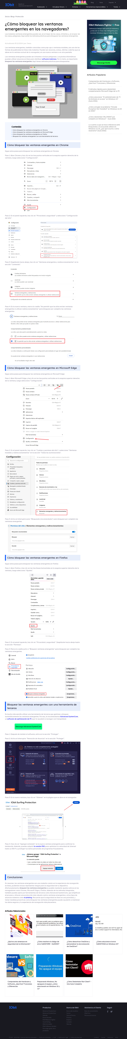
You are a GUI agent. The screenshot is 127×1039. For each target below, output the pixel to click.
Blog (92, 2)
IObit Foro (87, 1013)
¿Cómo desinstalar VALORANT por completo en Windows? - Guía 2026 (102, 118)
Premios (68, 1017)
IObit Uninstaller (47, 1024)
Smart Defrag (46, 1021)
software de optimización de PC (19, 719)
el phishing (28, 897)
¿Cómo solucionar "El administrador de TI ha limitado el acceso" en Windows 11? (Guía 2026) (104, 99)
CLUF (54, 1037)
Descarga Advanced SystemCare (28, 726)
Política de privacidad (76, 1037)
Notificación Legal (63, 1037)
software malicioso (49, 59)
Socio (101, 2)
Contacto (69, 1021)
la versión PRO (39, 846)
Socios (68, 1013)
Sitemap (68, 1024)
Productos (110, 1037)
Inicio (7, 17)
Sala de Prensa (70, 1015)
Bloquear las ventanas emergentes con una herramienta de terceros (35, 136)
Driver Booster (47, 1017)
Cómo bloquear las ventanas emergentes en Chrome (30, 130)
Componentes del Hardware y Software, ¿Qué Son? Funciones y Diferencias (104, 82)
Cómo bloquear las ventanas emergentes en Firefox (30, 134)
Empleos (69, 1019)
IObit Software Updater (49, 1026)
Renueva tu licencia (90, 1015)
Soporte (103, 1037)
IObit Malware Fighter (49, 1019)
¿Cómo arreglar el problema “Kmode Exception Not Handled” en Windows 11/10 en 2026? (105, 109)
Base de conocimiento (91, 1010)
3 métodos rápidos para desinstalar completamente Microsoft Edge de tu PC (104, 90)
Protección (19, 17)
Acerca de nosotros (72, 1010)
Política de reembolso (45, 1037)
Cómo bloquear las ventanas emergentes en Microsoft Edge (33, 132)
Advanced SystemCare (69, 717)
